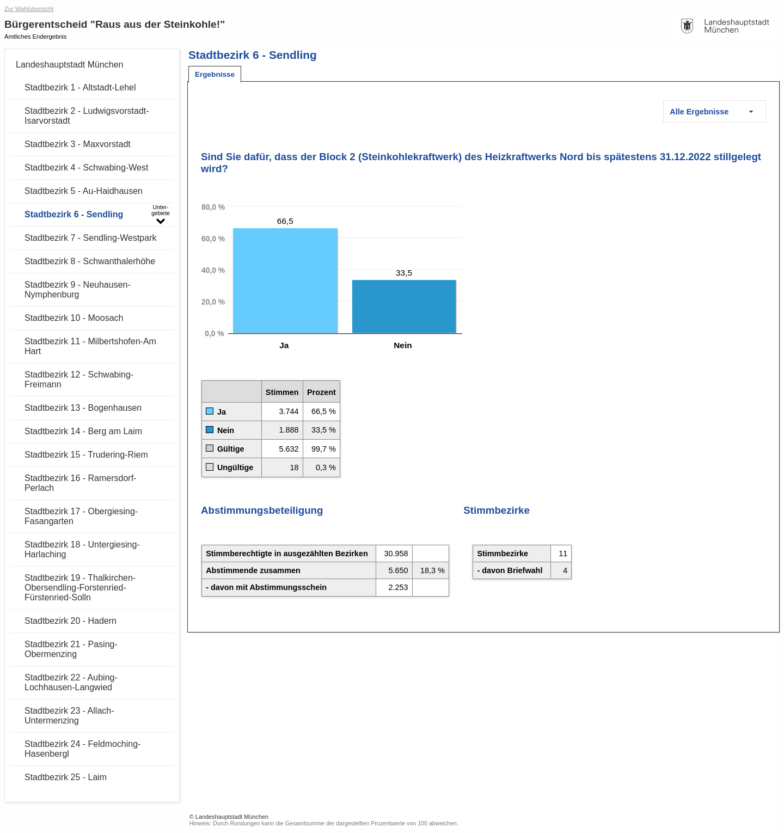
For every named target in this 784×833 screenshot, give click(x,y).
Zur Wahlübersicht (28, 8)
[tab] (215, 74)
